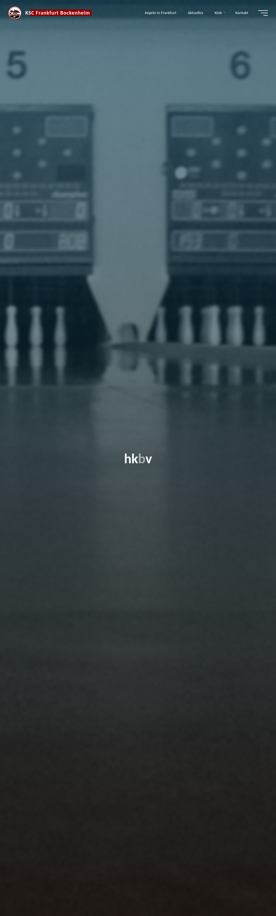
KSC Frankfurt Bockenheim (57, 12)
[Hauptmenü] (263, 13)
